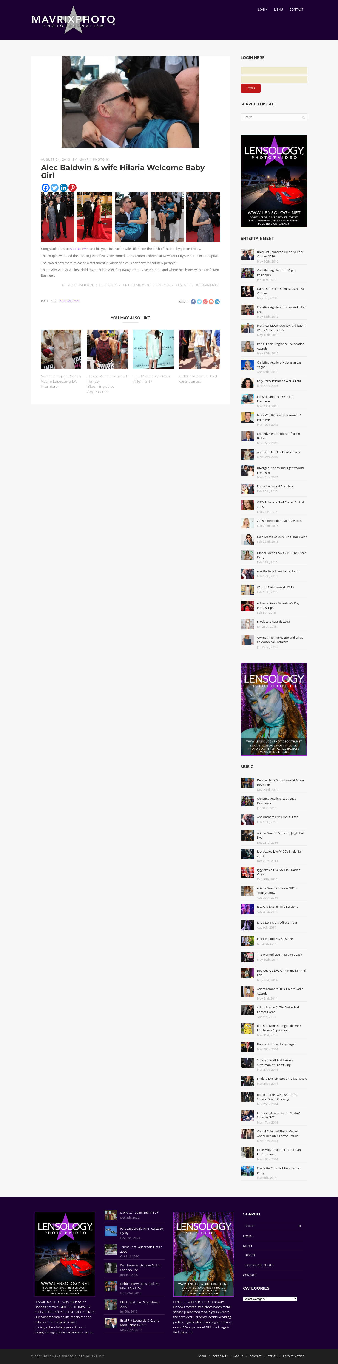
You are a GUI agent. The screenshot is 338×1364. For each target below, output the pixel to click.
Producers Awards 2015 (273, 621)
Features (184, 285)
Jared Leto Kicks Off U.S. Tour (277, 923)
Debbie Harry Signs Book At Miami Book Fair (139, 1286)
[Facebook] (46, 188)
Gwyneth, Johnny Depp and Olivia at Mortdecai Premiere (280, 639)
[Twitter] (55, 188)
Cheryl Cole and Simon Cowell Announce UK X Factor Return (277, 1133)
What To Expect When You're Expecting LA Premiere (61, 381)
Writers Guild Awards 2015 (275, 587)
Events (163, 285)
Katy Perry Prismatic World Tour (279, 381)
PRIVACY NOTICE (293, 1356)
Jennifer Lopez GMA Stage (275, 939)
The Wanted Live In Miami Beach (279, 954)
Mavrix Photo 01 (94, 159)
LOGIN (263, 9)
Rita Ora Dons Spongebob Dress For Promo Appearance (279, 1028)
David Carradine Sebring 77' (139, 1212)
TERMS (272, 1356)
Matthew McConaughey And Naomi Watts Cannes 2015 (281, 327)
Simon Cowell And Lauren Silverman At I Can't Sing (275, 1062)
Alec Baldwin (79, 248)
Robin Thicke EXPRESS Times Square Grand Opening (277, 1097)
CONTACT (297, 9)
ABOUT (250, 1255)
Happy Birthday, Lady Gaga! (276, 1044)
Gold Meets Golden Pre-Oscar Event (282, 537)
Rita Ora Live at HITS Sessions (277, 906)
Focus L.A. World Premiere (275, 486)
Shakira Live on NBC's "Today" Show (282, 1078)
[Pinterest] (72, 188)
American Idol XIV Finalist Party (278, 452)
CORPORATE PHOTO (259, 1265)
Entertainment (137, 285)
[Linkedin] (64, 188)
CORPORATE (220, 1356)
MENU (278, 9)
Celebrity (108, 285)
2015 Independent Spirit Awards (279, 521)
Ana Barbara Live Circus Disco (277, 571)
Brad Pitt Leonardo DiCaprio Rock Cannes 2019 (139, 1322)
